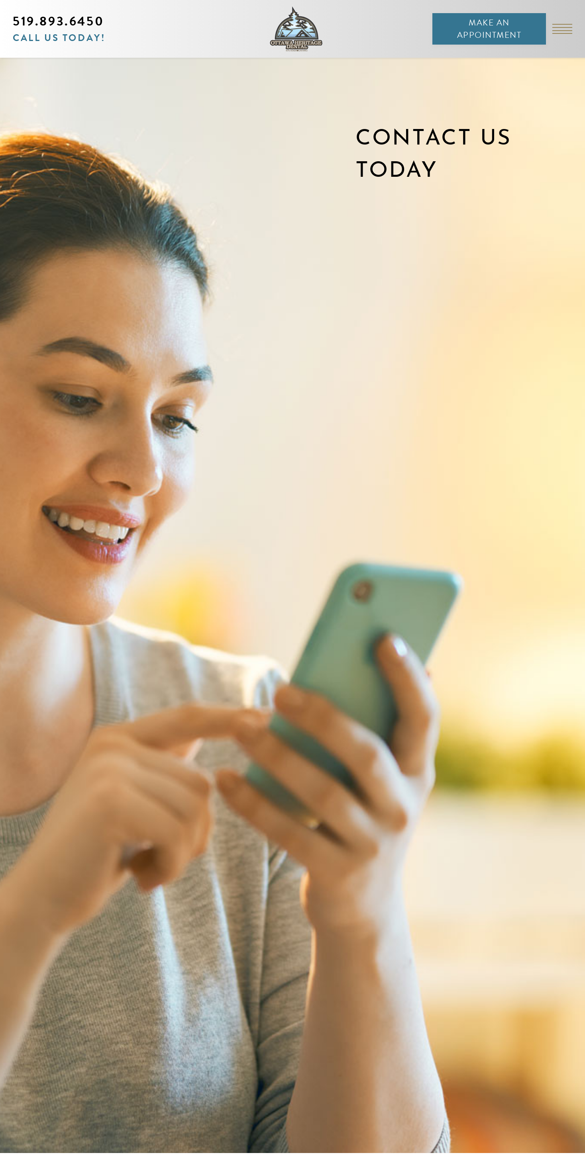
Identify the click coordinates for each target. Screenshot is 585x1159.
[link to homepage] (292, 28)
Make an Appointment (489, 28)
